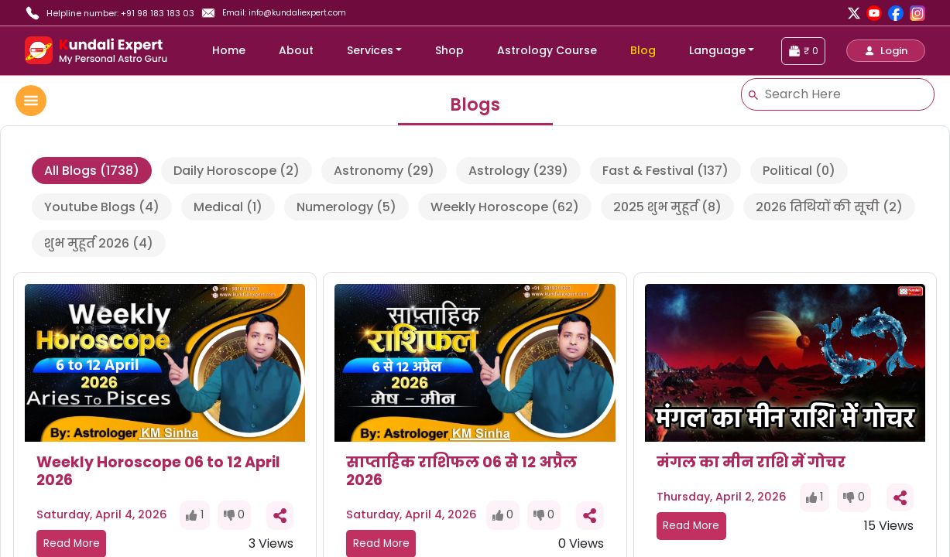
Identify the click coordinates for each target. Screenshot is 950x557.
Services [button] (370, 50)
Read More (691, 525)
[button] (885, 50)
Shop (449, 50)
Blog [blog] (643, 50)
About (296, 50)
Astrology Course (547, 50)
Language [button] (717, 50)
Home (228, 50)
